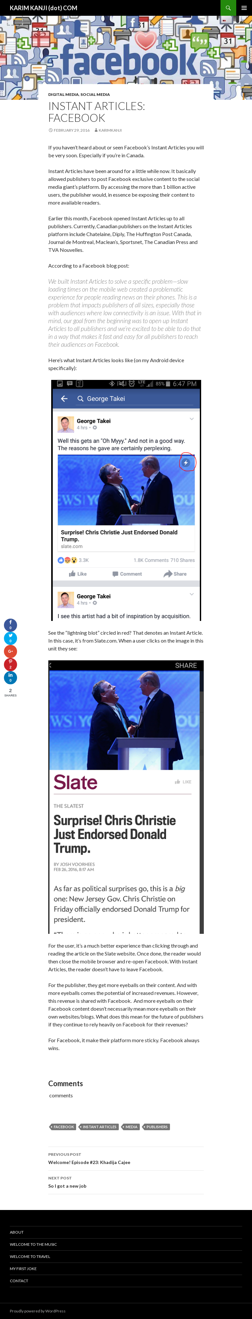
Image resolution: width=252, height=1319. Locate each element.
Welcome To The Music (33, 1244)
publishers (157, 1127)
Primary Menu (244, 8)
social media (95, 94)
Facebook (64, 1127)
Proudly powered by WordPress (38, 1310)
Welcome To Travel (30, 1256)
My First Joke (23, 1268)
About (17, 1232)
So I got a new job (126, 1181)
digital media (63, 94)
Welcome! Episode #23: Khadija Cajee (126, 1158)
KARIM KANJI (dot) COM (43, 7)
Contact (19, 1280)
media (131, 1127)
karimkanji (110, 130)
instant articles (99, 1127)
